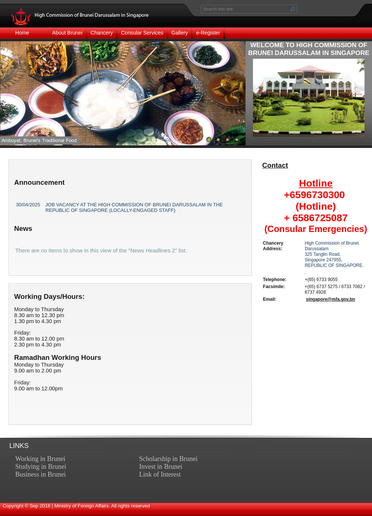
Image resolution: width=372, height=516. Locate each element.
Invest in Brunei (160, 466)
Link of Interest (160, 474)
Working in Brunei (40, 458)
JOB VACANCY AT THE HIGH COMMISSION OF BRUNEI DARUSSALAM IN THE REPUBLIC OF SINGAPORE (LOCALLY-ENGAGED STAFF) (134, 207)
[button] (293, 9)
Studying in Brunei (40, 466)
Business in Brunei (40, 474)
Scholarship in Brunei (168, 458)
